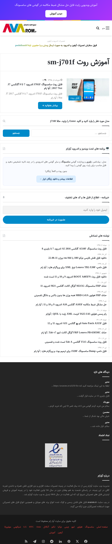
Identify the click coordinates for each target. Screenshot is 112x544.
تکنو (53, 519)
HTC (31, 519)
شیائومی (17, 519)
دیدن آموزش (56, 14)
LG (24, 519)
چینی (66, 519)
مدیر (107, 374)
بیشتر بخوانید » (50, 98)
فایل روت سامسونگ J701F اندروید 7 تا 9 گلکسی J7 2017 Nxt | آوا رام (35, 78)
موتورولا (7, 519)
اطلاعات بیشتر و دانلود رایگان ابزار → (56, 171)
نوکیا (60, 519)
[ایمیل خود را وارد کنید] (56, 202)
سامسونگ (89, 519)
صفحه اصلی (102, 519)
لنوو (73, 519)
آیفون (60, 524)
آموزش (52, 524)
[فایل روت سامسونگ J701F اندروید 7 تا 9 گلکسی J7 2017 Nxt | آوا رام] (88, 82)
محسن (106, 404)
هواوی (79, 519)
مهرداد (106, 394)
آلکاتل (46, 519)
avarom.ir (92, 494)
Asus (38, 519)
